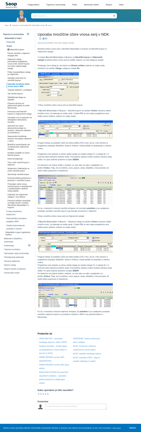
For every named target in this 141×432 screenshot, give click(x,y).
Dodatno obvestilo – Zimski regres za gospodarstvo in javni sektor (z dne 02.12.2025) (53, 349)
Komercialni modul (11, 273)
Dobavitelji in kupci (38, 25)
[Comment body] (75, 407)
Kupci (50, 25)
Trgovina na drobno (12, 249)
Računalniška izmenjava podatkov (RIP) (16, 220)
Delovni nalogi (10, 265)
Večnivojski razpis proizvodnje (16, 253)
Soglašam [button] (132, 428)
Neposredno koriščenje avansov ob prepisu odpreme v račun (19, 138)
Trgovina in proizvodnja (20, 25)
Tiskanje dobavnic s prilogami (20, 90)
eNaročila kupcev (16, 50)
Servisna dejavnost (12, 261)
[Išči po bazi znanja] (71, 15)
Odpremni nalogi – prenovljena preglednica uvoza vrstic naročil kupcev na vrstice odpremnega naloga (19, 63)
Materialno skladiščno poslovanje (13, 240)
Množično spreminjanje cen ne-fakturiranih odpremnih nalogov (19, 147)
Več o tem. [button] (116, 428)
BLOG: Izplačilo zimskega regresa (88, 354)
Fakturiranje (17, 245)
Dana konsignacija (15, 159)
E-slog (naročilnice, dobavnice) (14, 213)
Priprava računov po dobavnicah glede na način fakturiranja (19, 105)
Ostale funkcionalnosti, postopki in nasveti (15, 227)
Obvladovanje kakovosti (14, 257)
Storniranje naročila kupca (18, 174)
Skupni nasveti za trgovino (15, 269)
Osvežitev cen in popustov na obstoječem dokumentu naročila (20, 120)
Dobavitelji (10, 42)
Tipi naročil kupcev (15, 94)
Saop (6, 25)
